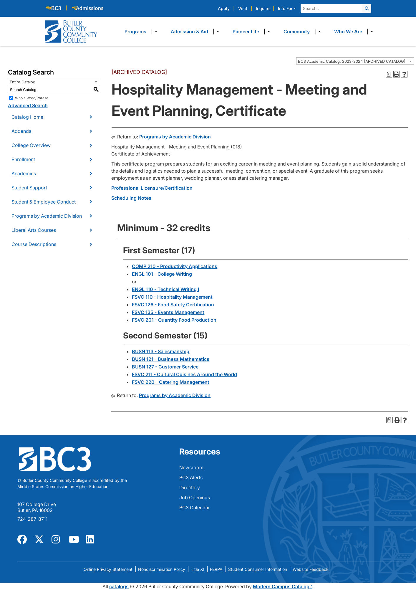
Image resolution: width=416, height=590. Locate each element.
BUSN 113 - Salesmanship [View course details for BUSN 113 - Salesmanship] (160, 351)
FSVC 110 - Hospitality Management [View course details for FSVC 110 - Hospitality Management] (172, 297)
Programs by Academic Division (46, 216)
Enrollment (23, 159)
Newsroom (191, 467)
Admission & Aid (189, 31)
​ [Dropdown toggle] (154, 31)
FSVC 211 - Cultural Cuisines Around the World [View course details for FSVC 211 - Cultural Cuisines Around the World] (184, 374)
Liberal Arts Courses (33, 230)
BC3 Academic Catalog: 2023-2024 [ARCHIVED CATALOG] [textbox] (351, 61)
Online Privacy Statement (108, 569)
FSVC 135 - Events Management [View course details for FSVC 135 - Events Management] (168, 312)
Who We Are (348, 31)
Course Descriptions (33, 244)
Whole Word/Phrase (31, 98)
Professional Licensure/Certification (152, 188)
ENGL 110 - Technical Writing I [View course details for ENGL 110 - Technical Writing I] (165, 289)
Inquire (262, 8)
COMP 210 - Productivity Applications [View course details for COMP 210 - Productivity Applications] (174, 266)
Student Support (29, 188)
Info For (285, 8)
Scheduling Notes (131, 198)
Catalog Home (27, 117)
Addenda (21, 131)
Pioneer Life (246, 31)
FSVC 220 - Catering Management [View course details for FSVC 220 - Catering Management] (170, 382)
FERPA (216, 569)
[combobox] (355, 61)
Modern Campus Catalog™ (282, 586)
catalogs (119, 586)
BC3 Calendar (194, 507)
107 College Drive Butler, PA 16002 (36, 507)
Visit (242, 8)
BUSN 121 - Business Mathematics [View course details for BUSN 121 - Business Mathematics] (170, 359)
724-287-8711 (32, 519)
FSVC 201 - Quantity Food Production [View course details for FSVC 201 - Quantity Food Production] (174, 320)
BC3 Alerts (191, 477)
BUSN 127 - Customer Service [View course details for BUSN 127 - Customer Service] (165, 367)
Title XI (197, 569)
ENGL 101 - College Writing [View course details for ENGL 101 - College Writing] (162, 274)
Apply (224, 8)
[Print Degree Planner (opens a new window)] (389, 74)
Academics (23, 173)
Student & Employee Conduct (43, 202)
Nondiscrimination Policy (161, 569)
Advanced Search (28, 105)
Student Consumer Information (257, 569)
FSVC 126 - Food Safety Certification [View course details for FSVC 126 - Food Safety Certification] (173, 305)
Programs (135, 31)
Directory (189, 487)
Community (297, 31)
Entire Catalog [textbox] (22, 82)
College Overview (31, 145)
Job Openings (194, 497)
